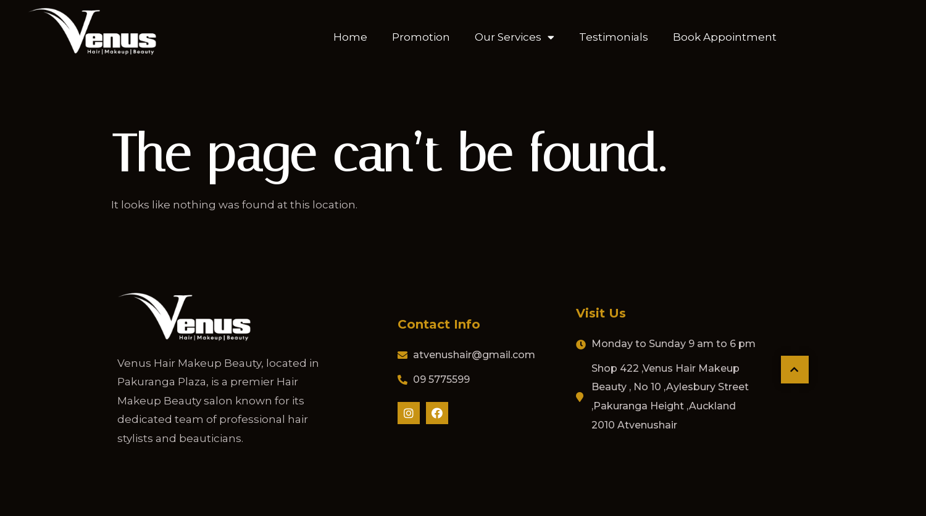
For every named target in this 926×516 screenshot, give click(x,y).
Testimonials (613, 36)
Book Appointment (725, 36)
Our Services (514, 36)
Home (350, 36)
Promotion (421, 36)
